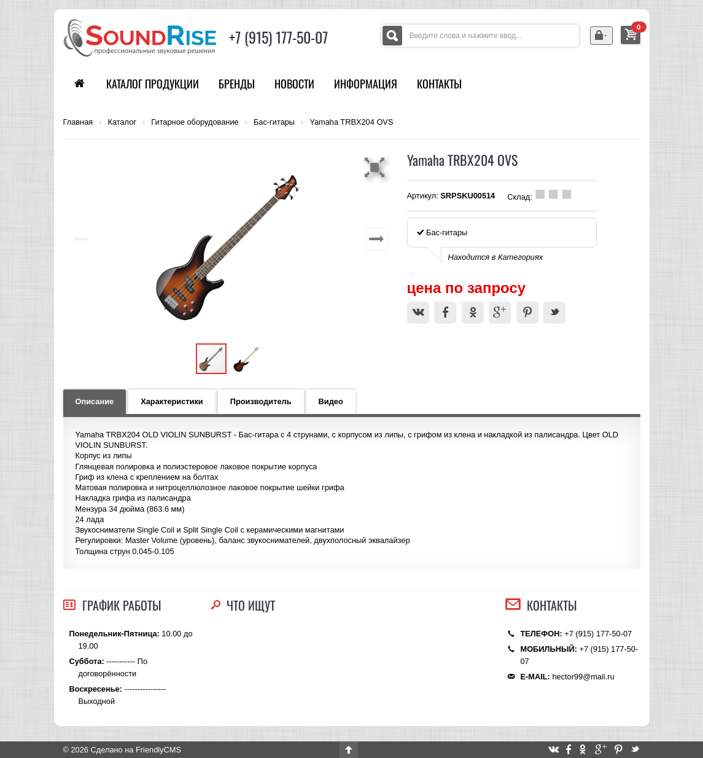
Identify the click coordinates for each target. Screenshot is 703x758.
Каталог (121, 122)
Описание (95, 401)
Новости (294, 84)
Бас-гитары (274, 122)
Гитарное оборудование (194, 122)
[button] (376, 167)
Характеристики (172, 401)
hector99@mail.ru (583, 676)
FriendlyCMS (158, 749)
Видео (331, 401)
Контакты (439, 84)
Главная (78, 122)
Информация (365, 84)
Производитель (261, 401)
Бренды (237, 84)
